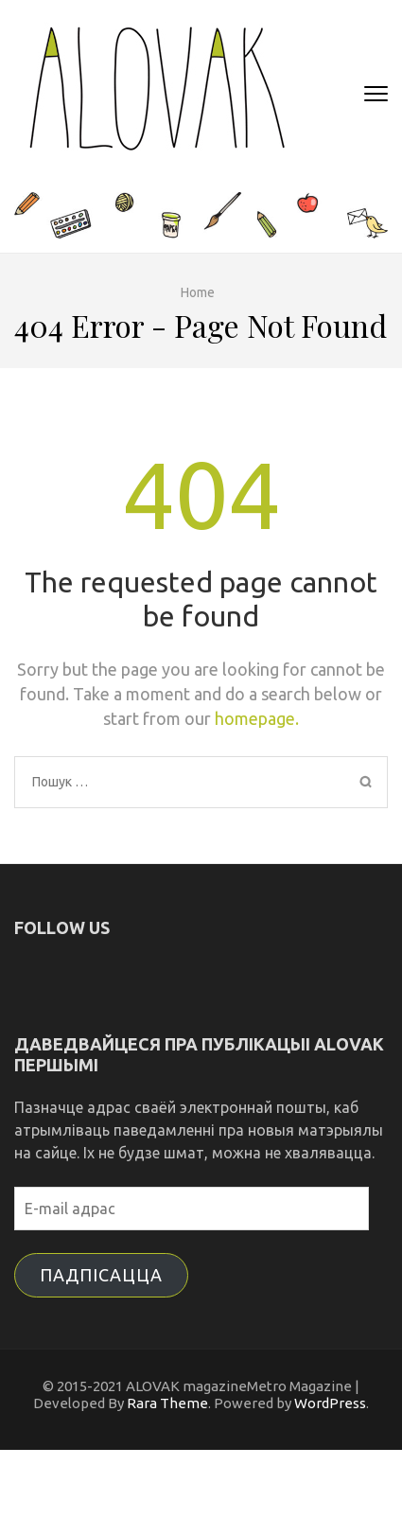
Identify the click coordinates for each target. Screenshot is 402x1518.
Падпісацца (101, 1274)
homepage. (257, 718)
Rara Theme (167, 1403)
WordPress (330, 1403)
